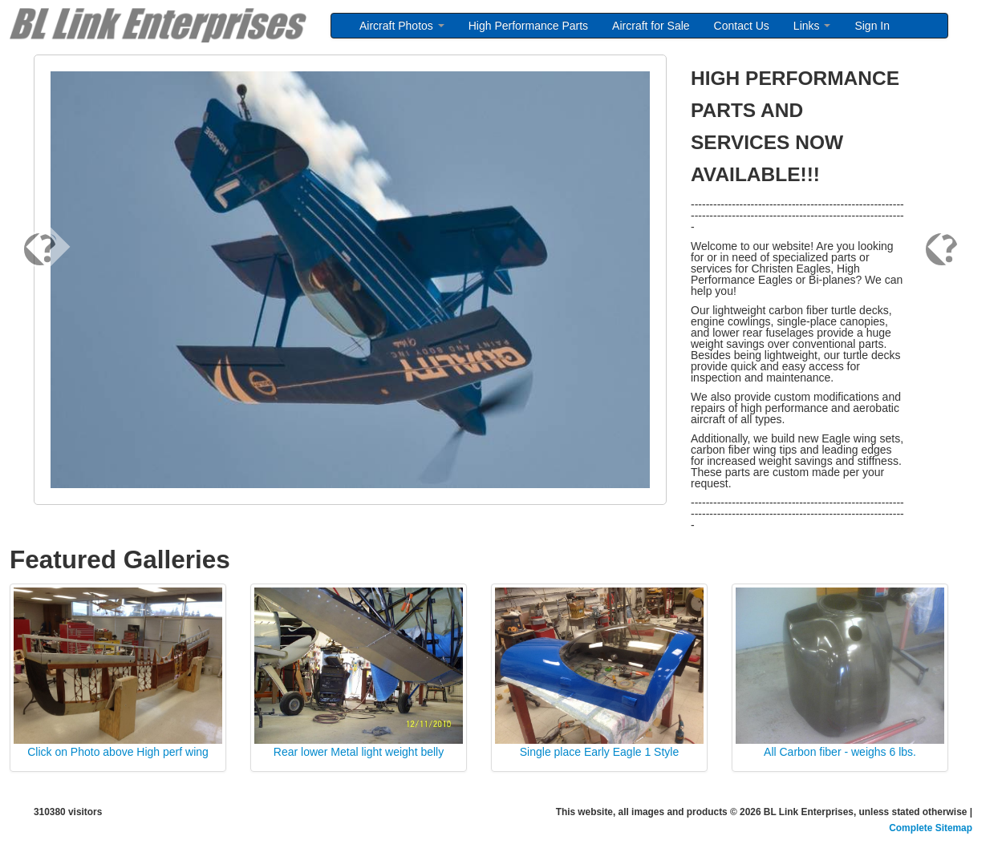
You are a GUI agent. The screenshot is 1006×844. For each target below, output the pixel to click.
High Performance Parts (528, 25)
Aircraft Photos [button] (401, 25)
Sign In (872, 25)
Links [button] (812, 25)
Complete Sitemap (930, 828)
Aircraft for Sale (650, 25)
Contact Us (741, 25)
